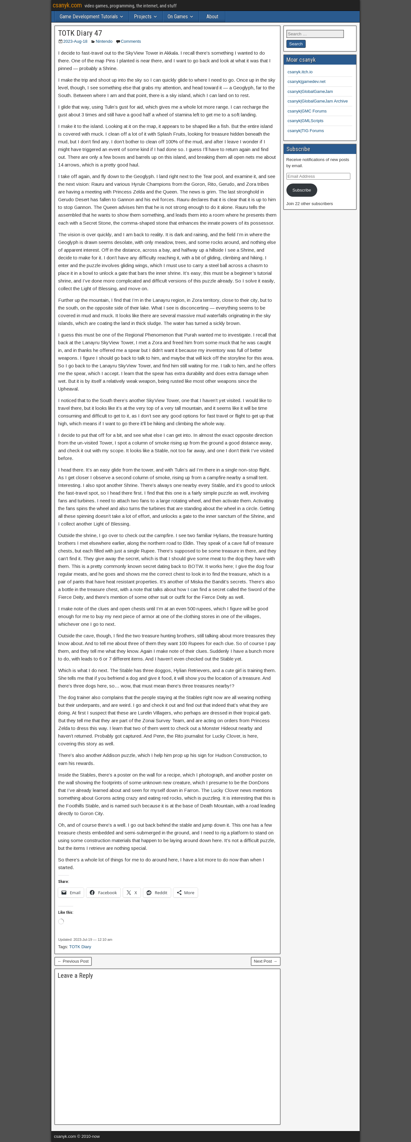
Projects (143, 16)
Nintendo (104, 41)
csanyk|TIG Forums (306, 130)
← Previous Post (73, 961)
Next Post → (265, 961)
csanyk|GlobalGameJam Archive (318, 101)
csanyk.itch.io (300, 71)
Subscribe (302, 190)
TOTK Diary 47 (80, 33)
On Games (178, 16)
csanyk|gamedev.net (307, 81)
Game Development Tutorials (89, 16)
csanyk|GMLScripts (306, 120)
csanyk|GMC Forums (307, 111)
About (212, 16)
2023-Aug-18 (75, 41)
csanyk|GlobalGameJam (310, 91)
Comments (131, 41)
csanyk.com (67, 5)
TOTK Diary (80, 946)
